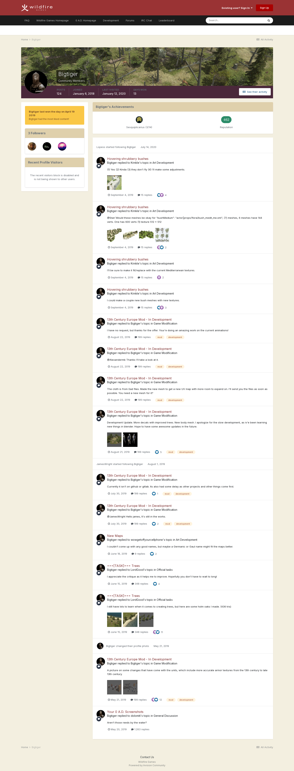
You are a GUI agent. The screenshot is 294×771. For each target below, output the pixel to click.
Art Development (163, 162)
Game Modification (165, 323)
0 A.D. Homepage (86, 20)
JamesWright (104, 464)
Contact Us (147, 757)
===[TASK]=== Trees (123, 566)
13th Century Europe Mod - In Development (139, 319)
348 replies (140, 583)
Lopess (101, 147)
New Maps (115, 536)
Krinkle (135, 162)
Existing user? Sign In (237, 7)
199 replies (143, 337)
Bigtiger (131, 147)
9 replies (138, 553)
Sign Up (264, 7)
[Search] (223, 20)
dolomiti (136, 715)
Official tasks (165, 569)
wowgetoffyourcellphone (147, 539)
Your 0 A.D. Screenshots (125, 712)
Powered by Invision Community (147, 765)
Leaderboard (166, 20)
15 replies (145, 194)
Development (111, 20)
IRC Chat (146, 20)
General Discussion (166, 715)
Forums (130, 20)
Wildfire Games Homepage (52, 20)
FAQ (27, 20)
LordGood (137, 569)
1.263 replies (140, 729)
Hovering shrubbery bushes (127, 159)
